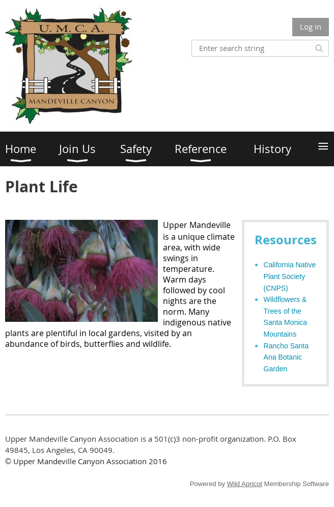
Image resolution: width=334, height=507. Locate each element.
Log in (310, 26)
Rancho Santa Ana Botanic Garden (286, 357)
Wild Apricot (244, 484)
